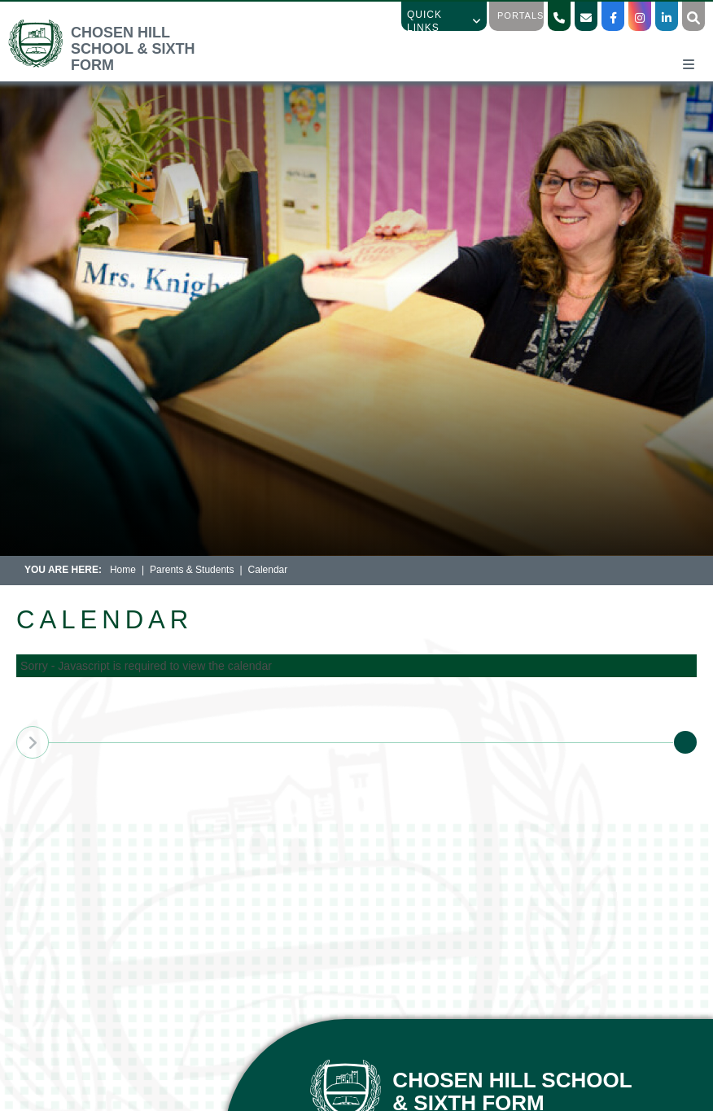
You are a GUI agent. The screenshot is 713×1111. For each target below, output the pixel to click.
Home (123, 569)
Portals (520, 15)
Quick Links (444, 21)
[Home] (116, 64)
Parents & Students (192, 569)
